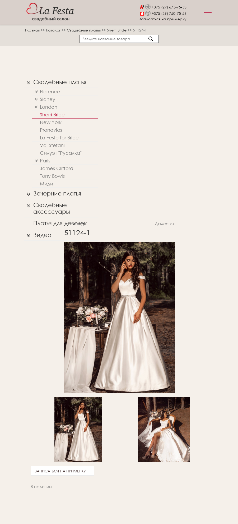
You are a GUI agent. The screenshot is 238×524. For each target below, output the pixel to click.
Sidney (43, 99)
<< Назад (74, 223)
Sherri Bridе (117, 30)
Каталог (54, 30)
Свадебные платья (84, 30)
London (44, 107)
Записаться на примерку (162, 18)
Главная (32, 30)
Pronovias (51, 130)
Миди (46, 183)
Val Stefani (52, 145)
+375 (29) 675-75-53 (169, 7)
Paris (41, 161)
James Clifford (56, 168)
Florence (46, 91)
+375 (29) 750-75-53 (169, 13)
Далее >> (165, 223)
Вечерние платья (52, 193)
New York (51, 122)
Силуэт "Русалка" (61, 153)
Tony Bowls (52, 176)
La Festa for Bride (59, 137)
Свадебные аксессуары (47, 207)
